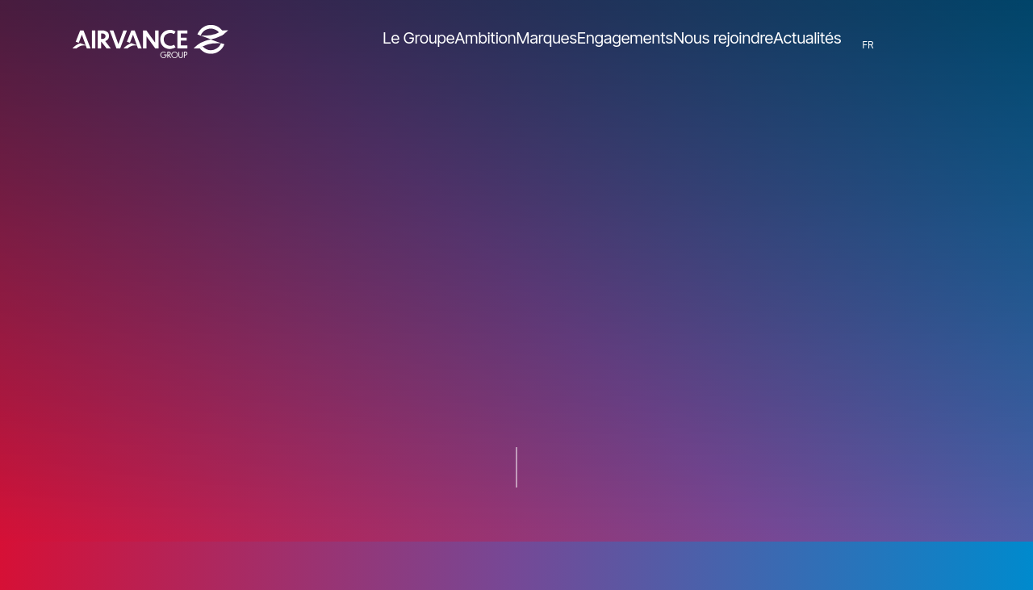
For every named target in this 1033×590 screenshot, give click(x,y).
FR (877, 45)
